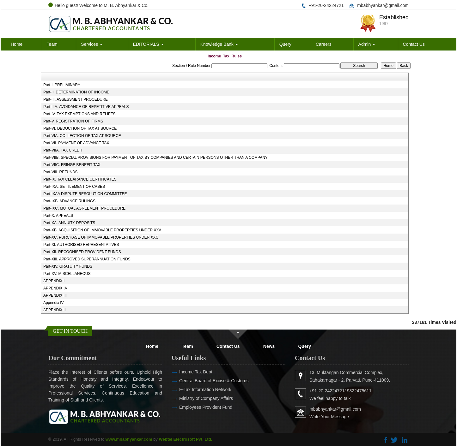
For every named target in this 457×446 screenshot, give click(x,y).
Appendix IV (53, 302)
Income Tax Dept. (187, 371)
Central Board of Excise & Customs (204, 380)
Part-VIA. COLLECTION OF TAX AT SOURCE (82, 136)
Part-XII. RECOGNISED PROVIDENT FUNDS (82, 252)
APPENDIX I (53, 281)
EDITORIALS (148, 44)
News (269, 346)
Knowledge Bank (219, 44)
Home (16, 44)
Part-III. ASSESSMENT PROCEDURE (75, 99)
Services (91, 44)
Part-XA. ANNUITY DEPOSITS (69, 223)
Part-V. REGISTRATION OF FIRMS (73, 121)
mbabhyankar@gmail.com (383, 5)
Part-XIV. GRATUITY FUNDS (67, 266)
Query (285, 44)
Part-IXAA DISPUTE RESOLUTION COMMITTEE (85, 194)
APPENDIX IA (55, 288)
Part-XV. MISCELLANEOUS (67, 273)
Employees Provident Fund (196, 407)
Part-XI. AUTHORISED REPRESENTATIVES (81, 244)
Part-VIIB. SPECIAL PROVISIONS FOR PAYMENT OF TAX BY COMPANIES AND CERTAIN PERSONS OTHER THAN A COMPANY (155, 157)
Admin (366, 44)
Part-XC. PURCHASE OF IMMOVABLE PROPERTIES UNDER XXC (100, 237)
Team (52, 44)
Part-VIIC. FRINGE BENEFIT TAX (72, 165)
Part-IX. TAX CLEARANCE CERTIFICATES (80, 179)
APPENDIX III (55, 295)
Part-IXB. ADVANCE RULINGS (69, 201)
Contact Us (414, 44)
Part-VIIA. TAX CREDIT (63, 150)
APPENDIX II (54, 310)
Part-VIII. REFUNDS (60, 172)
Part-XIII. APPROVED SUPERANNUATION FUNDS (87, 259)
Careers (324, 44)
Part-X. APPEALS (58, 215)
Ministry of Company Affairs (197, 398)
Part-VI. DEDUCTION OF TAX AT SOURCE (80, 128)
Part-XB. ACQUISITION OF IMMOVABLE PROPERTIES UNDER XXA (102, 230)
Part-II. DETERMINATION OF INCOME (76, 92)
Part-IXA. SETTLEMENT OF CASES (74, 186)
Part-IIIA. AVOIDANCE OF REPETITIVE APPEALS (86, 106)
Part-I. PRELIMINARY (61, 85)
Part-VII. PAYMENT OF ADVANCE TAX (76, 143)
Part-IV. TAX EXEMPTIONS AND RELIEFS (79, 114)
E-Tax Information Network (196, 389)
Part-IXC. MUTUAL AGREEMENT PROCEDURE (84, 208)
